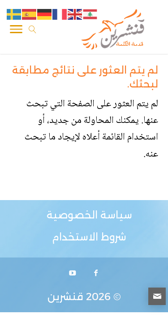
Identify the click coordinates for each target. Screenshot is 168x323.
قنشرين (65, 297)
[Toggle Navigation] (16, 31)
